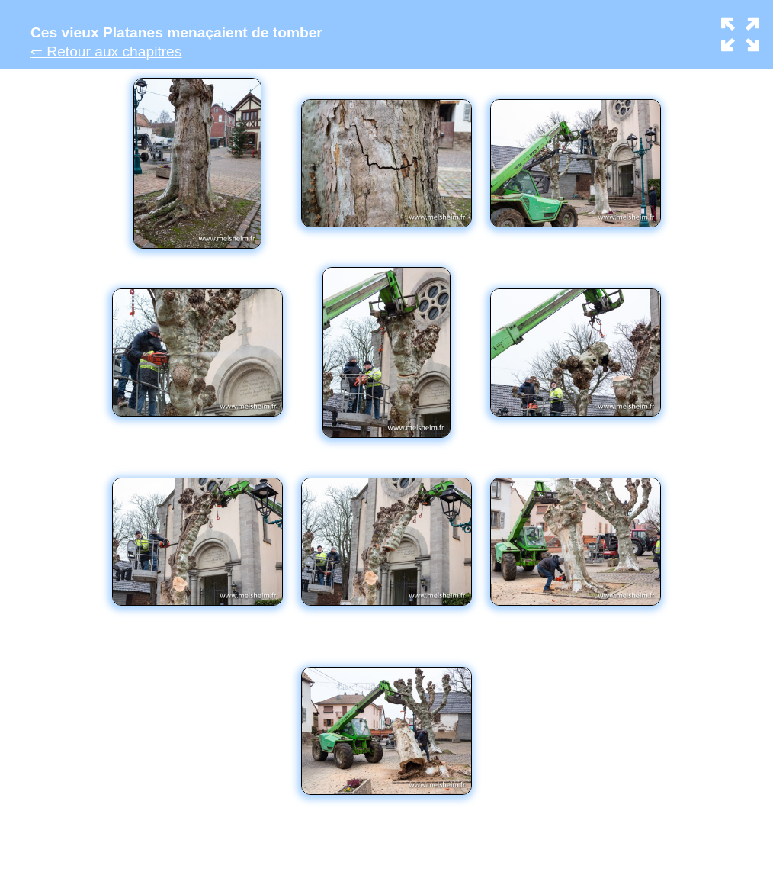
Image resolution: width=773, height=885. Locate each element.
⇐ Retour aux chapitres (105, 51)
